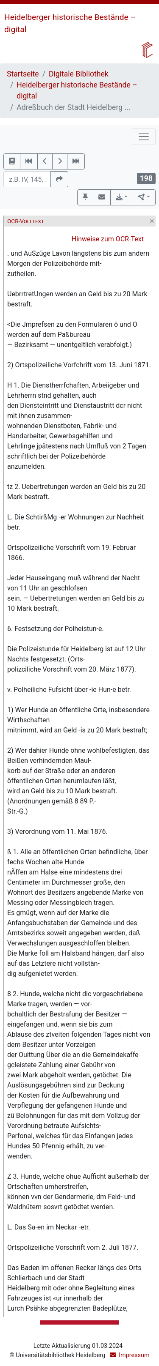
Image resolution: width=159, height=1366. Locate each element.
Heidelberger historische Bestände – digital (77, 90)
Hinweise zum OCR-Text (108, 239)
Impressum (134, 1355)
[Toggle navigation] (144, 136)
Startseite (23, 74)
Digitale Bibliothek (79, 74)
